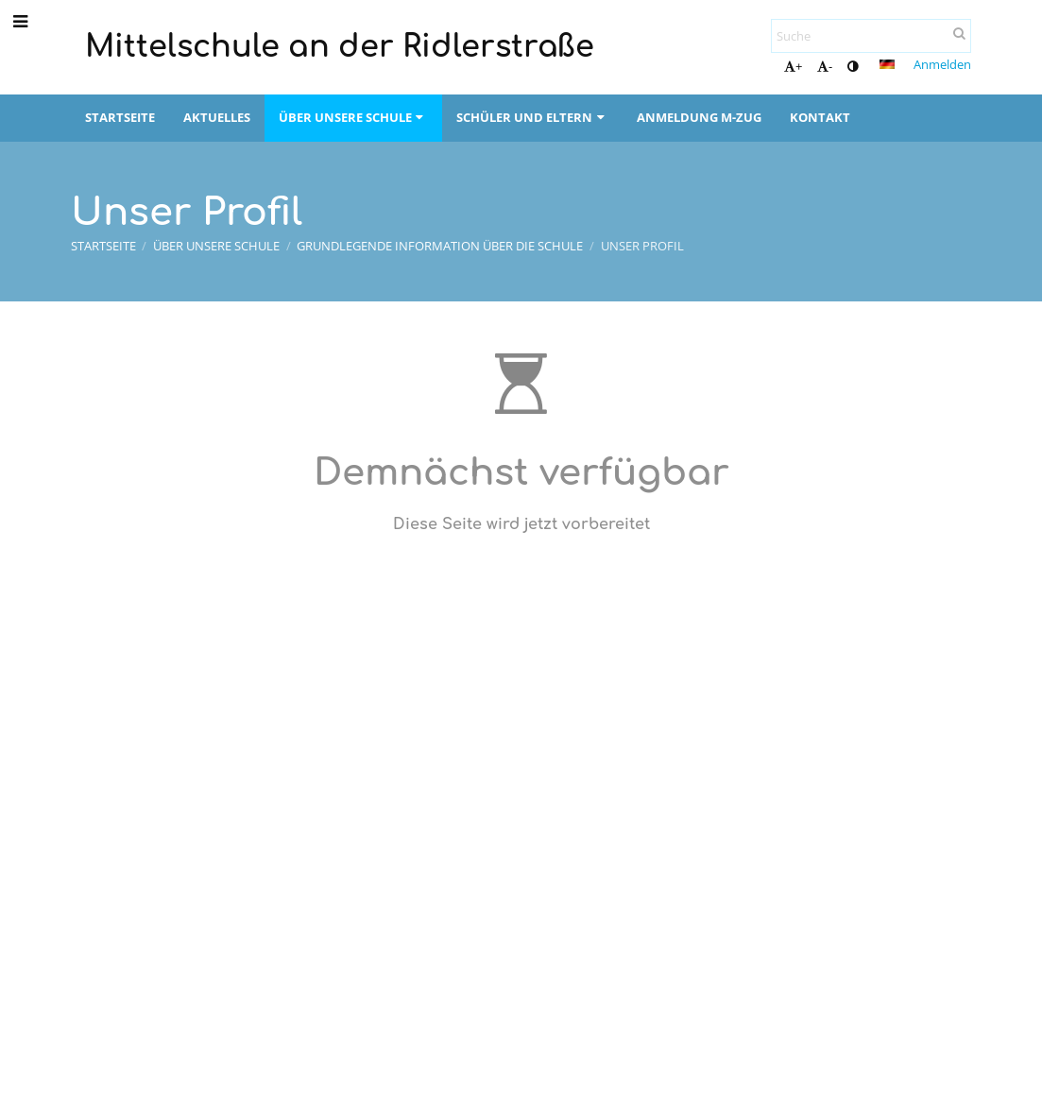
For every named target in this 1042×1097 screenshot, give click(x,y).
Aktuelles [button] (216, 117)
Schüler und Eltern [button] (532, 117)
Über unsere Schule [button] (353, 117)
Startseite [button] (120, 117)
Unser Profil (642, 245)
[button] (887, 64)
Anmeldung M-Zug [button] (699, 117)
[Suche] (871, 36)
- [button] (824, 66)
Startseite (103, 245)
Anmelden (942, 64)
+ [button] (793, 66)
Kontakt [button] (820, 117)
